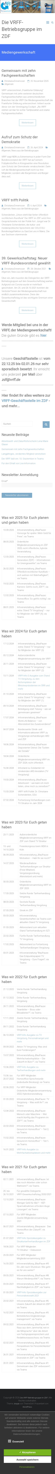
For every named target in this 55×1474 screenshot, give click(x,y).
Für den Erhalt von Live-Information (18, 463)
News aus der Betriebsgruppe (24, 150)
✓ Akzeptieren (27, 1452)
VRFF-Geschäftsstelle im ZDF (25, 401)
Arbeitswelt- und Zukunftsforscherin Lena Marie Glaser (25, 443)
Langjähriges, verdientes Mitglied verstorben (24, 454)
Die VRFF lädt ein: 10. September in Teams (23, 458)
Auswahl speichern (27, 1459)
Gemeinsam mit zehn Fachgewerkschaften (19, 73)
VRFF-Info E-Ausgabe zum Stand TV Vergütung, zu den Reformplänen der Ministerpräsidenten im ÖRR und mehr (34, 682)
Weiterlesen (27, 122)
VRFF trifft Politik (15, 200)
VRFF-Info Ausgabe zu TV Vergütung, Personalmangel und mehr (32, 1038)
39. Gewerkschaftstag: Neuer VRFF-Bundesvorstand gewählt (26, 260)
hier (43, 335)
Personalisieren (26, 1467)
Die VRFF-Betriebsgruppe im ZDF (22, 29)
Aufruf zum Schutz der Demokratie (20, 139)
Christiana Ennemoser (14, 81)
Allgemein (9, 84)
